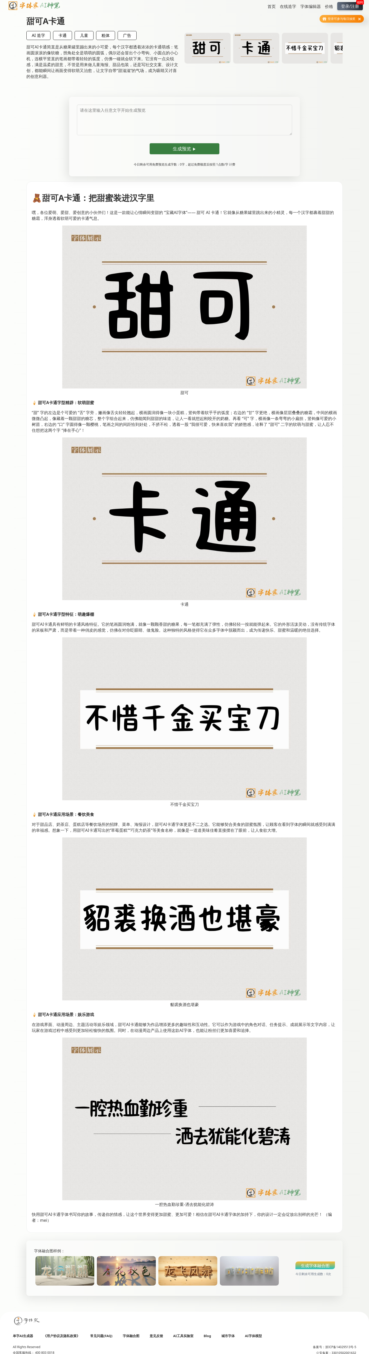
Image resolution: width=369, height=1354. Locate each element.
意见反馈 (156, 1336)
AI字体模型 (253, 1336)
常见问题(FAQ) (101, 1336)
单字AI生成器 (23, 1336)
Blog (207, 1336)
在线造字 (288, 6)
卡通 (62, 35)
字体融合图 (131, 1336)
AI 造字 (38, 35)
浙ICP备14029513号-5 (340, 1347)
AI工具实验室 (183, 1336)
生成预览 (185, 149)
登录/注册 (352, 5)
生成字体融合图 (315, 1265)
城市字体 (228, 1336)
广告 (127, 35)
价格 (329, 6)
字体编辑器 (310, 6)
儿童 (84, 35)
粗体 (105, 35)
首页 (272, 6)
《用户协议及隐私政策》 (61, 1336)
